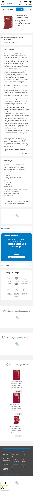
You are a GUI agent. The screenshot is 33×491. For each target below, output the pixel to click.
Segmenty (24, 461)
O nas (13, 452)
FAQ (13, 466)
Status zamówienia (6, 457)
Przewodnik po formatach (10, 42)
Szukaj (20, 9)
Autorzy (23, 454)
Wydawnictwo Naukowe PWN (16, 177)
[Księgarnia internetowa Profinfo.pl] (9, 3)
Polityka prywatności (5, 463)
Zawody (23, 466)
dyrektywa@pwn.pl (21, 203)
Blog (13, 469)
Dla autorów (15, 457)
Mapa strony (15, 464)
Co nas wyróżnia (16, 461)
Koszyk (30, 3)
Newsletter (5, 454)
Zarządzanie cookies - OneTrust (10, 474)
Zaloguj (20, 3)
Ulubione (25, 3)
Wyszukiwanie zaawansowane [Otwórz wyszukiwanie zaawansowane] (27, 9)
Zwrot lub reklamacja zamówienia (6, 468)
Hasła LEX (24, 459)
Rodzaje (24, 464)
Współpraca (15, 454)
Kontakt (4, 452)
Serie (23, 457)
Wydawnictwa (25, 452)
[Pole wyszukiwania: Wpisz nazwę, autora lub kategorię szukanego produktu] (8, 9)
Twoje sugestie (15, 459)
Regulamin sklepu (7, 460)
